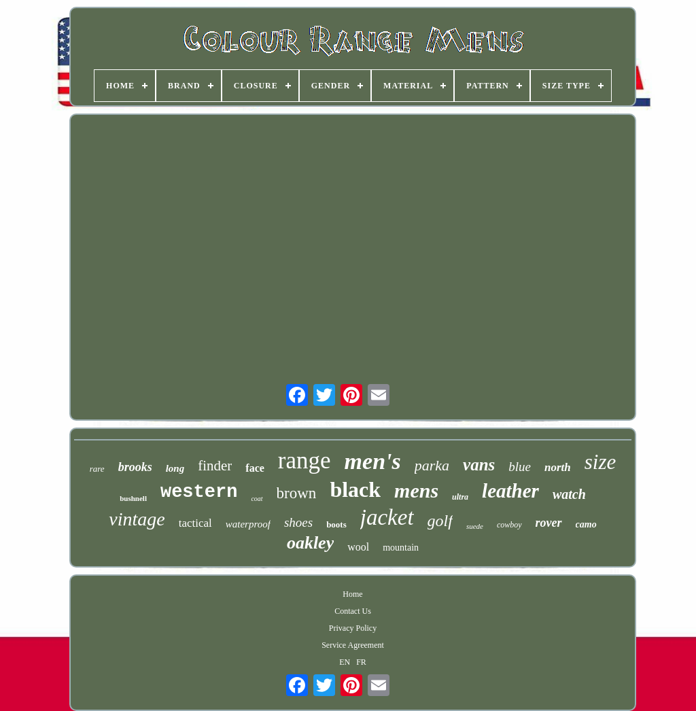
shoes (298, 522)
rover (549, 523)
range (304, 460)
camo (586, 524)
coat (256, 498)
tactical (195, 523)
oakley (310, 543)
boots (336, 524)
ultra (460, 497)
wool (358, 547)
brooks (135, 467)
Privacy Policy (353, 628)
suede (474, 526)
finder (215, 465)
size (600, 462)
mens (416, 490)
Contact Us (352, 611)
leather (510, 491)
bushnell (133, 498)
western (198, 492)
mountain (401, 547)
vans (479, 464)
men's (373, 461)
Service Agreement (352, 645)
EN (344, 662)
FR (361, 662)
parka (432, 465)
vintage (136, 519)
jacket (387, 517)
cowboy (509, 525)
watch (569, 494)
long (175, 468)
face (254, 468)
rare (97, 469)
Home (352, 594)
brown (297, 493)
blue (519, 466)
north (557, 467)
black (355, 489)
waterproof (248, 524)
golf (440, 521)
